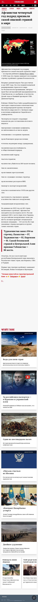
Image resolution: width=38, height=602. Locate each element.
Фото (24, 9)
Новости (4, 9)
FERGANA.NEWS (19, 2)
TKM (14, 5)
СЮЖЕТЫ (31, 9)
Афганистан (15, 27)
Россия (30, 27)
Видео (18, 9)
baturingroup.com (18, 600)
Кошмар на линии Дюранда (10, 561)
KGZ (7, 5)
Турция (3, 30)
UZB (18, 5)
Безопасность (23, 27)
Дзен (23, 276)
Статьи (12, 9)
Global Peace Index (26, 74)
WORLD (23, 5)
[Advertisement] (19, 308)
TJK (10, 5)
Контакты (4, 596)
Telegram (13, 276)
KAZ (3, 5)
